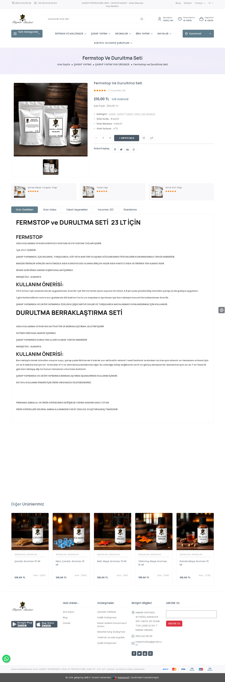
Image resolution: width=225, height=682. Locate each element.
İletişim (188, 3)
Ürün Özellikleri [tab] (24, 209)
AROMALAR (121, 33)
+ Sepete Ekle (126, 138)
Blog (178, 3)
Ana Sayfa (63, 64)
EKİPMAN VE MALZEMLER (69, 33)
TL (211, 3)
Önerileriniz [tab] (130, 209)
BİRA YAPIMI (143, 33)
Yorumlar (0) (118, 90)
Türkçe (200, 3)
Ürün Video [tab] (49, 209)
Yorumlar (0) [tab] (106, 209)
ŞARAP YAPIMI (99, 33)
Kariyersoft (124, 677)
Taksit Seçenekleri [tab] (77, 209)
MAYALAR (162, 33)
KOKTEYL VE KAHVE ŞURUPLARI (111, 43)
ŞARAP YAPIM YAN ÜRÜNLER (112, 64)
